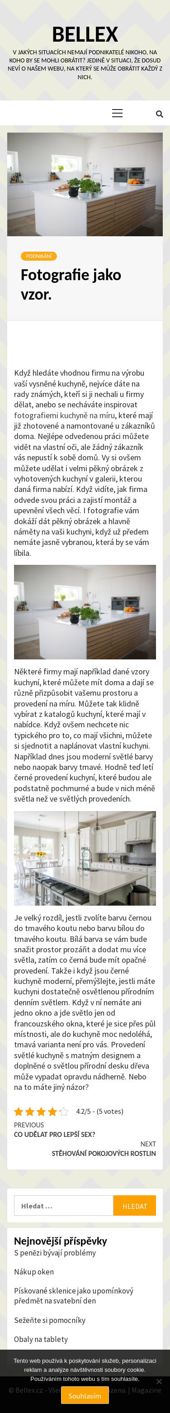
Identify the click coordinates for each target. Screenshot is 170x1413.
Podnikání (39, 256)
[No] (158, 1381)
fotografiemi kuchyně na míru (64, 415)
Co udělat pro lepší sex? (85, 1130)
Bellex (85, 34)
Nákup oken (34, 1272)
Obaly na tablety (41, 1339)
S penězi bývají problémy (55, 1253)
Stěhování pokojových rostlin (85, 1149)
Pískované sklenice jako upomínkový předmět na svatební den (73, 1296)
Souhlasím (85, 1395)
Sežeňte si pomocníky (49, 1320)
